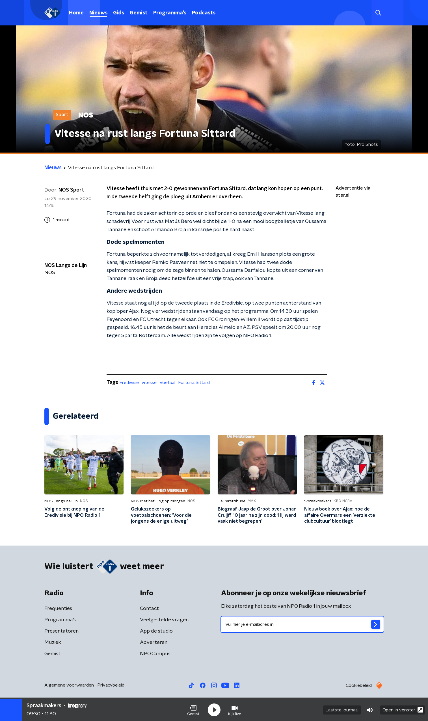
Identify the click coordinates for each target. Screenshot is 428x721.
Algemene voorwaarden (69, 685)
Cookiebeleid (359, 685)
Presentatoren (61, 631)
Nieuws (98, 13)
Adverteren (153, 642)
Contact (149, 608)
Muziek (52, 642)
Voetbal (167, 382)
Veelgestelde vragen (164, 619)
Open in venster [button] (402, 709)
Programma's (169, 13)
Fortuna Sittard (194, 382)
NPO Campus (155, 653)
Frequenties (58, 608)
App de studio (156, 631)
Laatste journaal (341, 709)
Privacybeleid (110, 685)
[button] (193, 709)
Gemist (139, 13)
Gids (118, 13)
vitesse (149, 382)
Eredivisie (129, 382)
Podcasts (203, 13)
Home (76, 13)
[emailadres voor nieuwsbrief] (302, 624)
